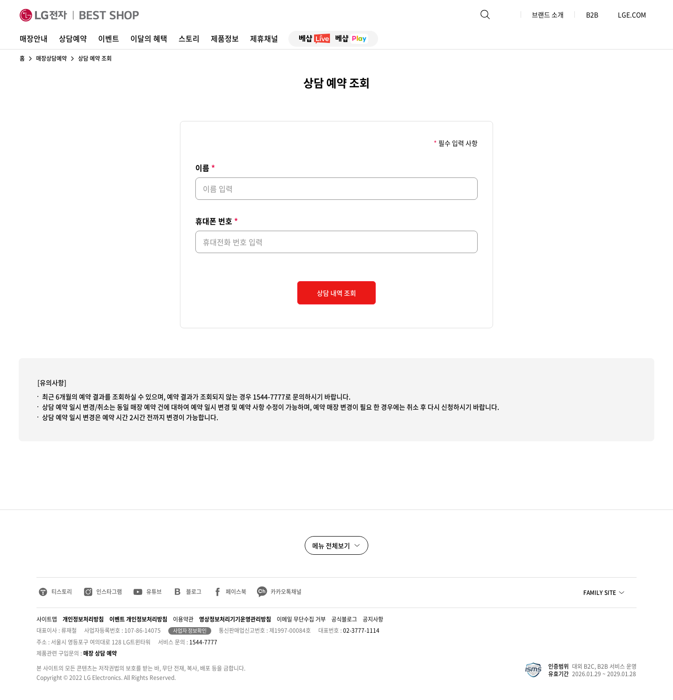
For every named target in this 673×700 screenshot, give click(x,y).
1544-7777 (203, 642)
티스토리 (61, 591)
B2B (596, 14)
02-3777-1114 (361, 630)
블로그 (193, 591)
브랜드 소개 (548, 14)
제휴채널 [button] (264, 38)
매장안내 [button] (34, 38)
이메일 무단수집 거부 (301, 619)
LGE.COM (632, 14)
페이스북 (236, 591)
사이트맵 (46, 619)
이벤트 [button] (108, 38)
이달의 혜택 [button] (148, 38)
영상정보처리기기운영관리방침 (235, 619)
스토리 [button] (189, 38)
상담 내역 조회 (336, 292)
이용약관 (183, 619)
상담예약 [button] (73, 38)
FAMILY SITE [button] (599, 592)
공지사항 (373, 619)
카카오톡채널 (286, 591)
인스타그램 (109, 591)
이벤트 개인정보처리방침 (138, 619)
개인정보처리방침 (83, 619)
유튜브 (154, 591)
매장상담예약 (51, 58)
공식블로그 (344, 619)
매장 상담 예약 (100, 653)
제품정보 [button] (225, 38)
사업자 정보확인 (190, 631)
